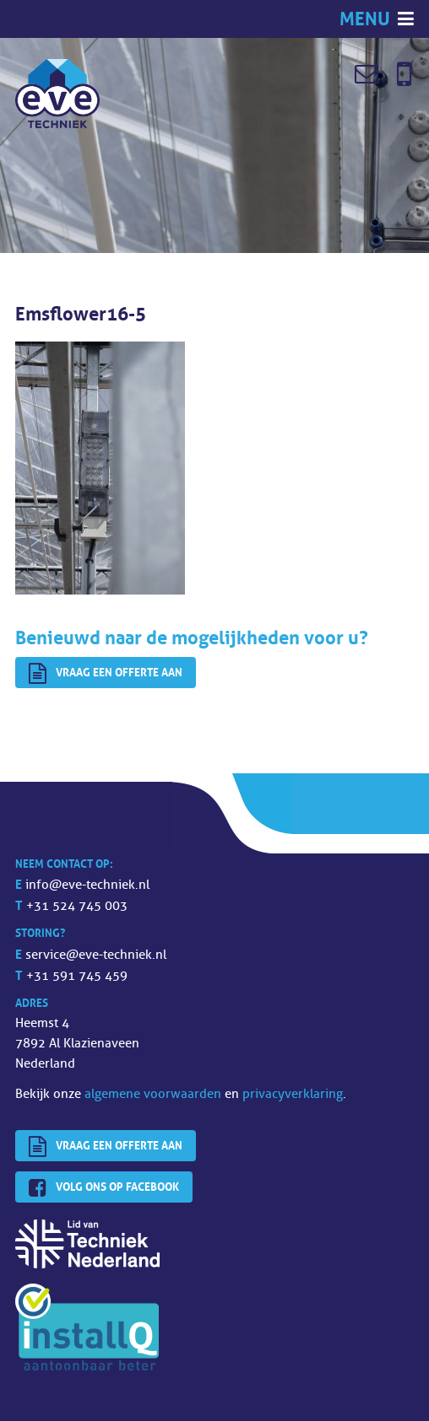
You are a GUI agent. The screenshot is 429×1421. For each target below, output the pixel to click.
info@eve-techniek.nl (87, 885)
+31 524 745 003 (77, 906)
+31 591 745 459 (77, 976)
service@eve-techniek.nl (95, 955)
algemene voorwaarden (152, 1094)
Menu (366, 19)
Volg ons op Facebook (104, 1188)
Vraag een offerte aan (105, 674)
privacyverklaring (292, 1094)
